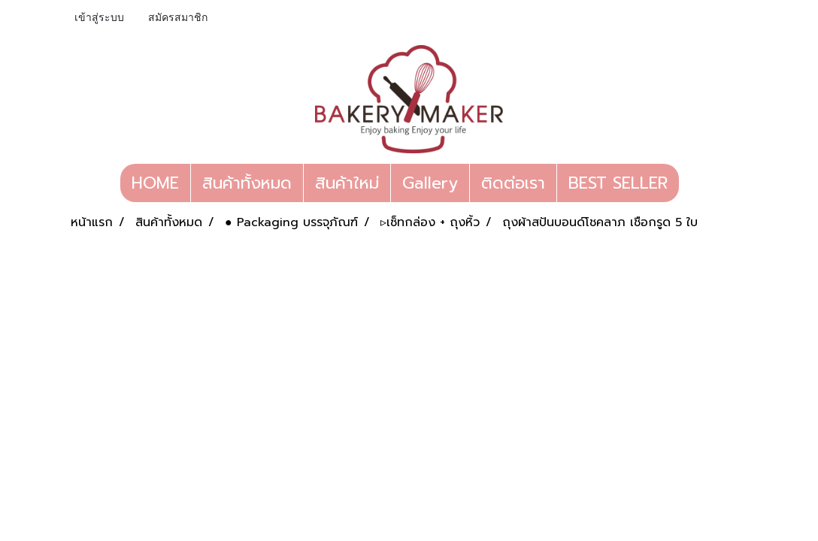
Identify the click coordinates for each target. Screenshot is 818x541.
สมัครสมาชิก (178, 17)
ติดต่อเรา (513, 183)
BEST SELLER (618, 183)
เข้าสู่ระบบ (99, 17)
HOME (155, 183)
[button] (692, 183)
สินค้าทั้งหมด (247, 183)
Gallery (430, 183)
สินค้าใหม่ (347, 183)
